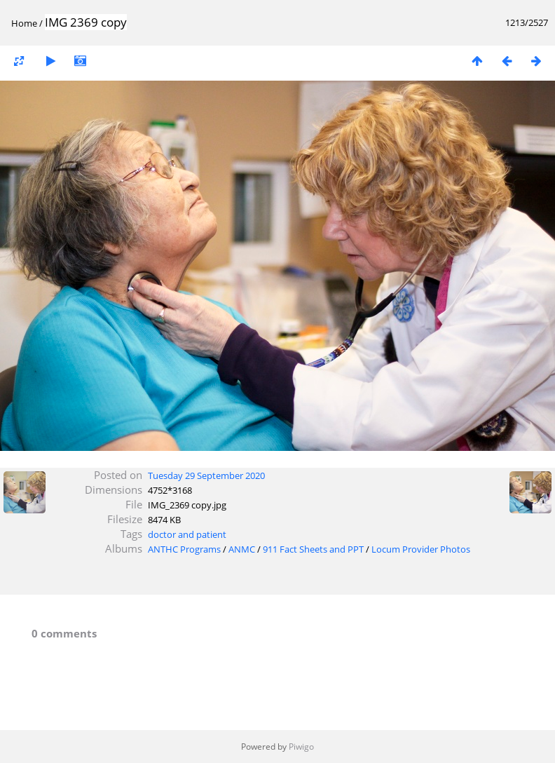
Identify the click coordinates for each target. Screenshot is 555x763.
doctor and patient (187, 534)
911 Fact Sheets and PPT (313, 549)
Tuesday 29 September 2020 (206, 475)
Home (24, 23)
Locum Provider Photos (420, 549)
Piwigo (301, 746)
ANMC (241, 549)
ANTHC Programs (184, 549)
